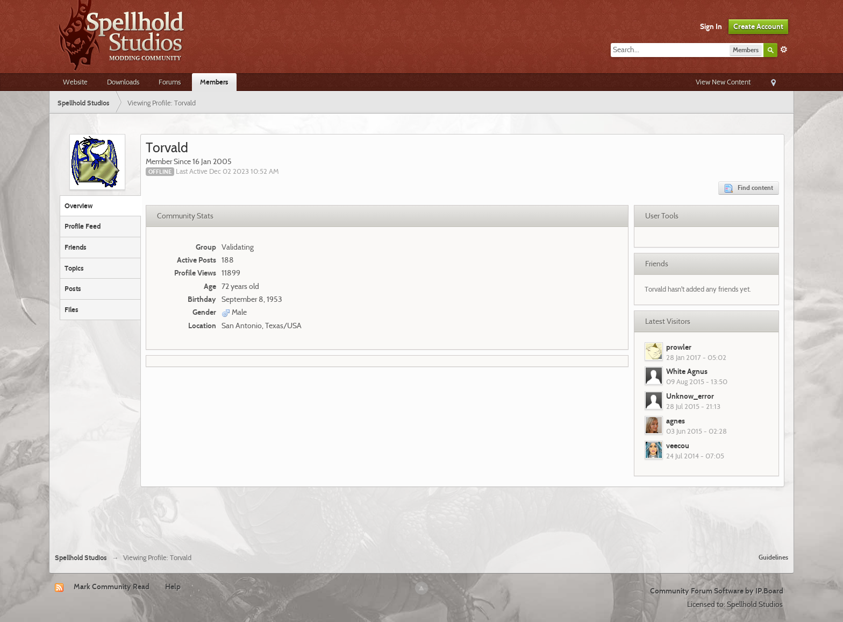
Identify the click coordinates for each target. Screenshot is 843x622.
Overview (78, 205)
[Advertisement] (421, 516)
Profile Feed (83, 226)
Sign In (711, 26)
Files (71, 309)
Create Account (758, 26)
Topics (74, 268)
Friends (76, 247)
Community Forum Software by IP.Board (716, 591)
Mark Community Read (111, 586)
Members (214, 81)
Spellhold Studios (81, 558)
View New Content (723, 81)
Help (173, 586)
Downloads (123, 81)
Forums (170, 81)
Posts (73, 288)
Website (75, 81)
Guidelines (773, 557)
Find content (748, 188)
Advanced (784, 49)
